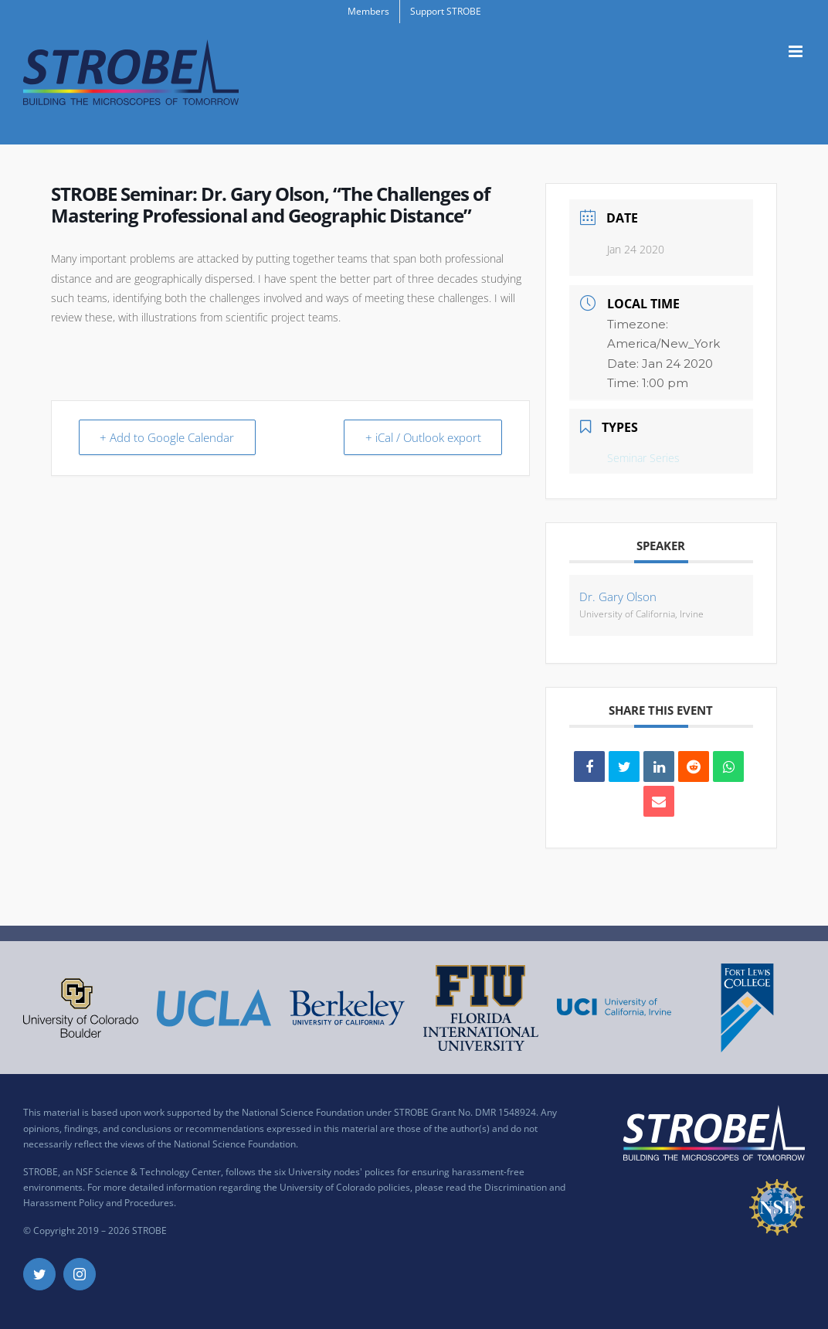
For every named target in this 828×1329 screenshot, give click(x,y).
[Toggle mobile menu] (797, 51)
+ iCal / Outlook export (422, 437)
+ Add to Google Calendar (168, 437)
